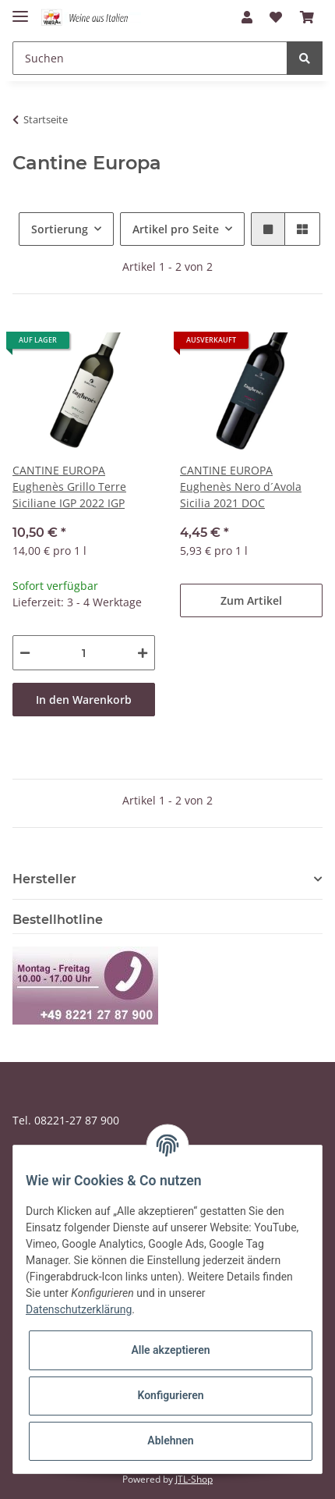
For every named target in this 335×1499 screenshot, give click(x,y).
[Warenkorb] (307, 17)
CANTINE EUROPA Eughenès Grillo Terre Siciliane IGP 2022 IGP (69, 486)
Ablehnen (170, 1440)
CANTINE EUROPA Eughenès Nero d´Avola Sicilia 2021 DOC (241, 486)
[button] (247, 17)
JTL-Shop (194, 1479)
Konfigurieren (170, 1395)
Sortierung (59, 229)
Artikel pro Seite (175, 229)
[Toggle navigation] (20, 10)
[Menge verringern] (25, 653)
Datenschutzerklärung (79, 1309)
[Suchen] (149, 58)
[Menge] (84, 653)
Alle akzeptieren (170, 1350)
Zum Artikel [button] (251, 600)
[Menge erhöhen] (142, 653)
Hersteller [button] (44, 879)
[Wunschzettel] (276, 17)
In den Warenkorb (84, 699)
